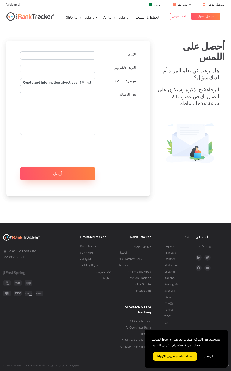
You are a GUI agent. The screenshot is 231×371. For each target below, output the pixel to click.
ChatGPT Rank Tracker (135, 346)
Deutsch (170, 259)
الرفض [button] (208, 356)
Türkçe (168, 309)
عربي (155, 4)
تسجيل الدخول (214, 4)
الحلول (123, 252)
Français (170, 252)
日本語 (168, 303)
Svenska (169, 290)
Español (169, 271)
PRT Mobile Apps (139, 271)
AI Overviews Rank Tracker (138, 331)
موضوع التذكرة (125, 81)
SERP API (86, 252)
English (169, 246)
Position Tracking (139, 278)
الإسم (132, 54)
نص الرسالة (127, 94)
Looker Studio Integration (141, 287)
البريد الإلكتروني (124, 67)
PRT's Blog (204, 246)
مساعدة (180, 4)
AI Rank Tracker (140, 321)
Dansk (168, 297)
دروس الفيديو (142, 246)
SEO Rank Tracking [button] (80, 17)
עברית (168, 316)
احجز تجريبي (104, 271)
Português (171, 284)
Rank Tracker (89, 246)
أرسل (57, 174)
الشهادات (86, 259)
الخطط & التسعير (147, 17)
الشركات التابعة (90, 265)
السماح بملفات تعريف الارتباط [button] (175, 356)
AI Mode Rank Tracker (136, 340)
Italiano (169, 278)
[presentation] (53, 148)
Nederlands (172, 265)
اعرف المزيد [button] (161, 345)
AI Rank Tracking (116, 17)
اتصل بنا (107, 278)
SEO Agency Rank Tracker (130, 262)
